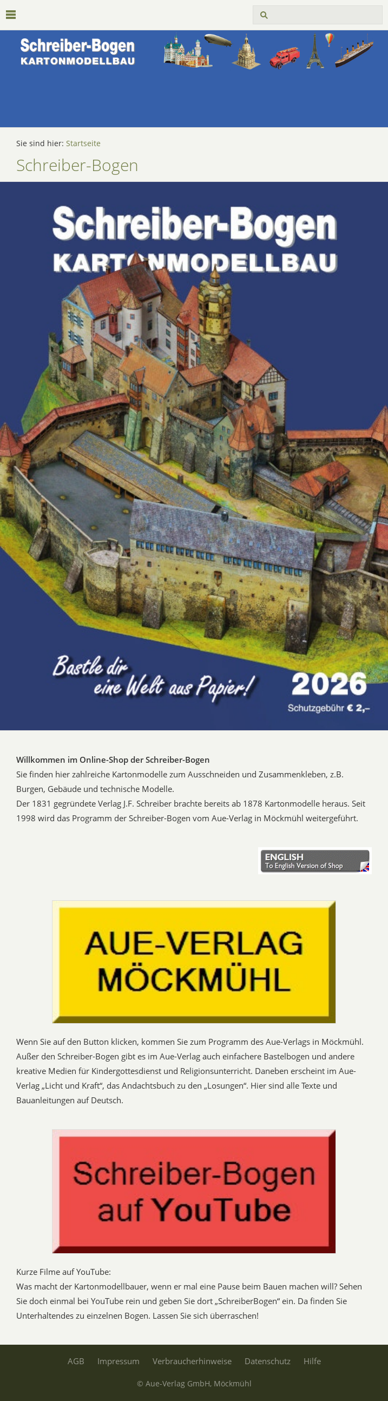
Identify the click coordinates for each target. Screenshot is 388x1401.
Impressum (118, 1361)
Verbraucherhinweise (192, 1361)
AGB (76, 1361)
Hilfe (312, 1361)
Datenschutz (268, 1361)
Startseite (83, 143)
